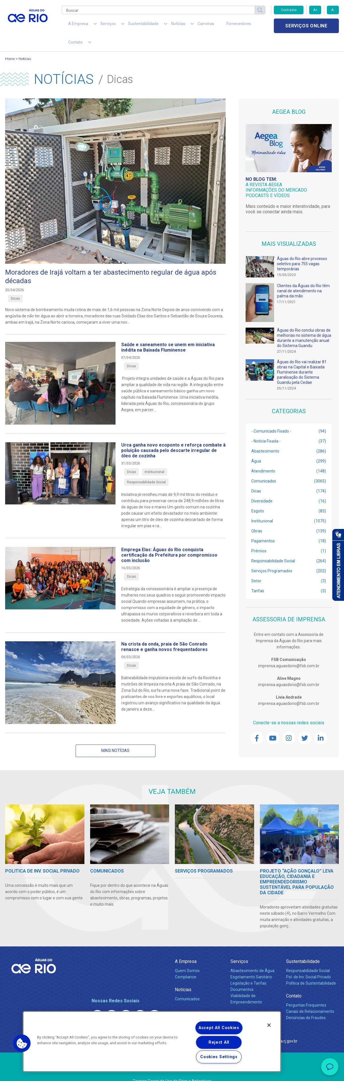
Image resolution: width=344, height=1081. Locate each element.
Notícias (25, 44)
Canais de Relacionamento (310, 997)
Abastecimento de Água (252, 956)
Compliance (185, 962)
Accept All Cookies (219, 1027)
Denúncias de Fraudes (306, 1003)
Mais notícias (115, 736)
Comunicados (187, 984)
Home (10, 44)
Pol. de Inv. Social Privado (308, 962)
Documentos (242, 975)
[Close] (269, 1025)
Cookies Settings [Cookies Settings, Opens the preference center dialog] (219, 1056)
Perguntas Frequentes (306, 991)
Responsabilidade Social (308, 956)
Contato (293, 981)
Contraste (289, 10)
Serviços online (306, 26)
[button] (22, 1043)
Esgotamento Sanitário (251, 962)
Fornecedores (205, 25)
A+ (315, 10)
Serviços (239, 947)
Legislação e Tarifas (248, 969)
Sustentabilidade (303, 947)
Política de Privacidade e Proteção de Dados (172, 1072)
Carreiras (178, 25)
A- (332, 10)
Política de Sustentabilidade (311, 969)
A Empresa (186, 947)
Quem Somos (187, 956)
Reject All (219, 1042)
